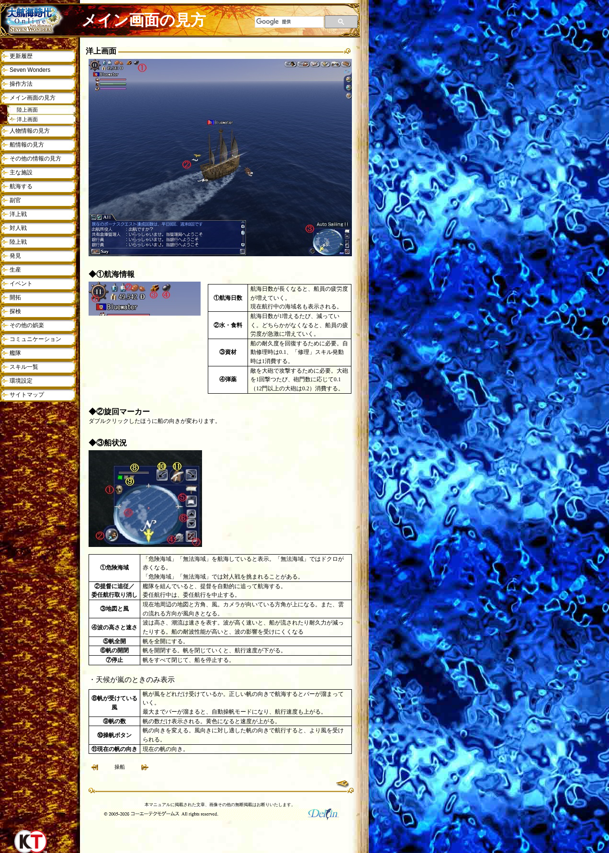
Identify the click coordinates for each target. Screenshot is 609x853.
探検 (15, 311)
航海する (21, 186)
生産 (15, 269)
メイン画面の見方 (33, 97)
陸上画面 (27, 110)
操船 (119, 767)
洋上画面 (27, 119)
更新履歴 (21, 56)
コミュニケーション (35, 339)
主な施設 (21, 172)
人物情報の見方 (30, 130)
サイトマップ (27, 394)
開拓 (15, 297)
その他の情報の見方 (35, 158)
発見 (15, 255)
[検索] (289, 22)
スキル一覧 (24, 367)
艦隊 (15, 353)
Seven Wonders (30, 70)
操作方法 (21, 83)
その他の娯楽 (27, 325)
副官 (15, 200)
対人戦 (18, 228)
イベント (21, 283)
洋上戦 (18, 214)
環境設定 (21, 380)
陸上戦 (18, 242)
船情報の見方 (27, 144)
